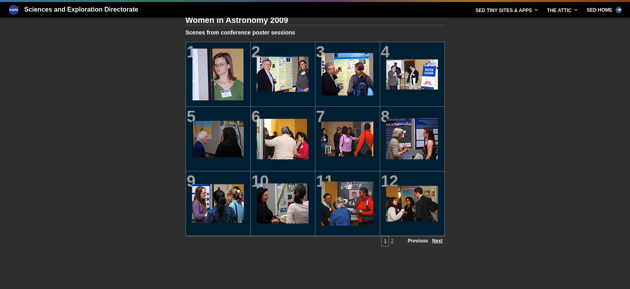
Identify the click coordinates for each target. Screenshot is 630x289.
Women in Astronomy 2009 (237, 20)
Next (437, 241)
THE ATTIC (563, 10)
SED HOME (604, 10)
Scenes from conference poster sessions (240, 32)
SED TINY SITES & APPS (507, 10)
